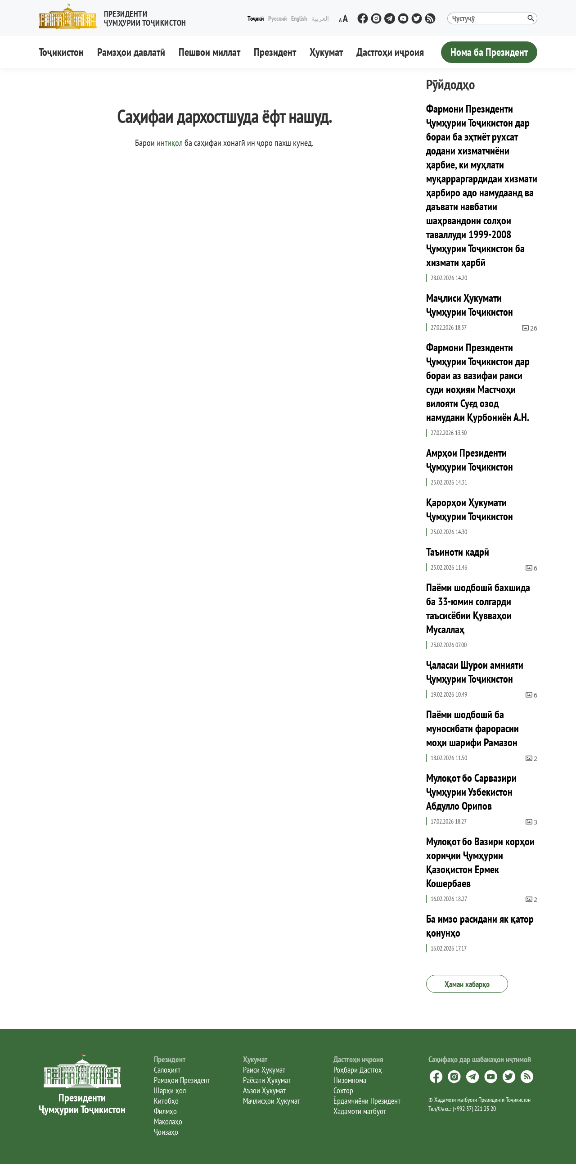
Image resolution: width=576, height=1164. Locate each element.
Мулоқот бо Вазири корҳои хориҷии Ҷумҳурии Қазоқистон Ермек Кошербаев (480, 862)
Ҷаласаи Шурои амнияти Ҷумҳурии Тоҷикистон (474, 672)
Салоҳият (167, 1069)
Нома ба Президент (489, 52)
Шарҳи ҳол (170, 1090)
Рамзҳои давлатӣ (131, 52)
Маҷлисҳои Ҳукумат (271, 1101)
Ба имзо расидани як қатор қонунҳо (480, 926)
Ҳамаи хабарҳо (467, 984)
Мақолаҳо (168, 1121)
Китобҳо (166, 1101)
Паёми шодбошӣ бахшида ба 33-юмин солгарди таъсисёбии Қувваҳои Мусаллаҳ (478, 608)
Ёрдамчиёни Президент (366, 1101)
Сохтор (343, 1090)
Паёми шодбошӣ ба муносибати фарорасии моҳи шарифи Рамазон (472, 728)
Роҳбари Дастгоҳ (357, 1069)
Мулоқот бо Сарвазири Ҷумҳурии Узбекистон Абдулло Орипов (471, 792)
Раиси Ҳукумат (264, 1069)
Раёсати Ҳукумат (267, 1080)
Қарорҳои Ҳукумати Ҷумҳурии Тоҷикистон (469, 509)
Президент (275, 52)
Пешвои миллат (209, 52)
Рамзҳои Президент (182, 1080)
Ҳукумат (326, 52)
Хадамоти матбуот (359, 1111)
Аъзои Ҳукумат (264, 1090)
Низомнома (349, 1080)
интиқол (170, 143)
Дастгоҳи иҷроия (390, 52)
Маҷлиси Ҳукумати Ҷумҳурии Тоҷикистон (469, 305)
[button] (116, 16)
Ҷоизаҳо (166, 1132)
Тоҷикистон (61, 52)
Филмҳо (165, 1111)
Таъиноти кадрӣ (457, 552)
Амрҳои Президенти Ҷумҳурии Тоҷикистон (469, 460)
